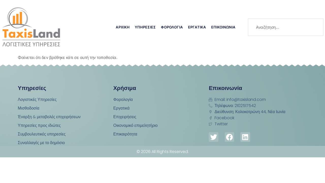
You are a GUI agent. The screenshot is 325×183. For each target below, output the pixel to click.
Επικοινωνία (223, 27)
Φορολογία (172, 27)
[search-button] (314, 27)
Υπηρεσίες (145, 27)
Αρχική (123, 27)
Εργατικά (197, 27)
